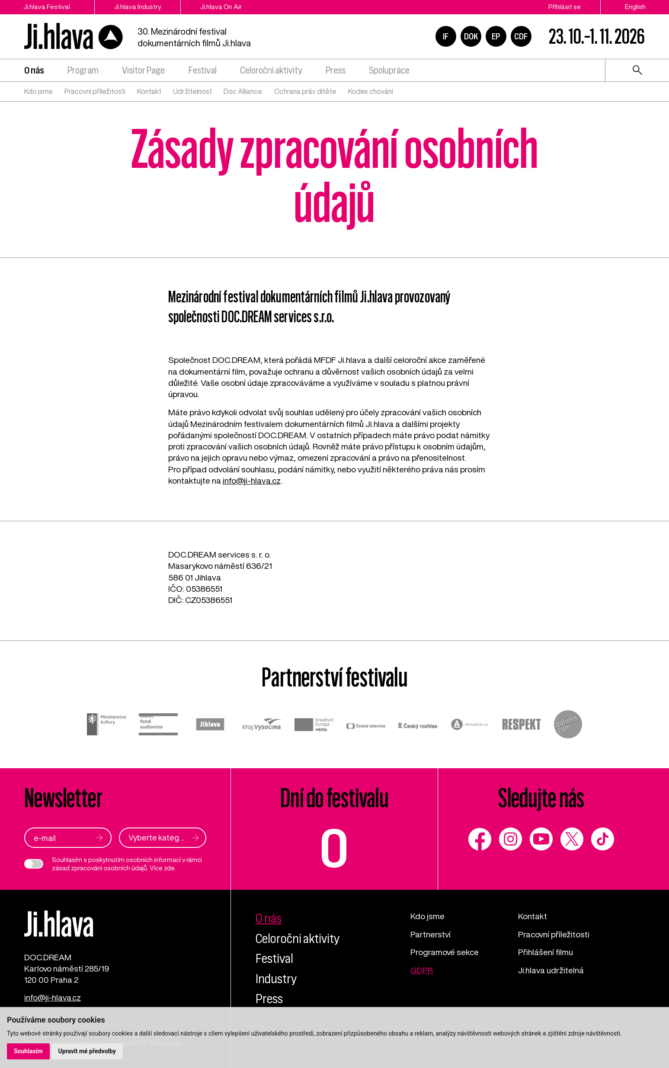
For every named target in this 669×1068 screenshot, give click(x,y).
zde (169, 868)
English (635, 6)
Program (83, 70)
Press (336, 70)
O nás (34, 70)
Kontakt (149, 91)
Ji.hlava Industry (137, 6)
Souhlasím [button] (28, 1051)
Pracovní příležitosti (94, 91)
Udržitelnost (192, 91)
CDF (521, 36)
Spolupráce (389, 70)
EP (496, 36)
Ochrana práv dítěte (305, 91)
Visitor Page (143, 70)
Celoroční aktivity (271, 70)
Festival (203, 70)
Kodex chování (370, 91)
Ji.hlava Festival (46, 6)
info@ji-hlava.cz (252, 480)
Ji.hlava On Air (221, 6)
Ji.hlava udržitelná (551, 970)
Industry (276, 978)
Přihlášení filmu (545, 952)
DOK (471, 36)
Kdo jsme (38, 91)
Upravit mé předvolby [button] (87, 1051)
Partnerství (430, 934)
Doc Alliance (243, 91)
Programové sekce (444, 952)
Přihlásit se (564, 6)
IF (445, 36)
